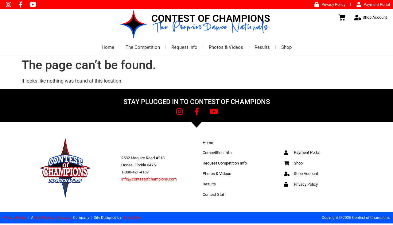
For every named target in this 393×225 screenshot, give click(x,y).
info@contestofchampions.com (149, 180)
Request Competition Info (225, 164)
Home (108, 49)
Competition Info (217, 154)
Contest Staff (214, 195)
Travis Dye (131, 219)
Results (262, 49)
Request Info (184, 49)
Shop (286, 49)
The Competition (143, 49)
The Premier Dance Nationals (212, 29)
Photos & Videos (226, 49)
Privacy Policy (14, 219)
